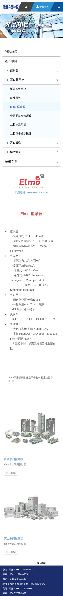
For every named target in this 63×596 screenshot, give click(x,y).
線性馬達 (15, 97)
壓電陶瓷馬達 (18, 88)
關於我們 (11, 51)
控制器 (14, 70)
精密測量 (15, 152)
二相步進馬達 (18, 124)
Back (41, 562)
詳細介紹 (11, 470)
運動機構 (15, 142)
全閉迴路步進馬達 (21, 115)
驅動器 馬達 (17, 79)
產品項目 (11, 61)
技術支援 (11, 161)
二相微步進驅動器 (21, 133)
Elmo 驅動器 (17, 106)
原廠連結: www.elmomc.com (32, 191)
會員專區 (44, 7)
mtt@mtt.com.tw (18, 579)
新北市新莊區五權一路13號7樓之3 (27, 583)
